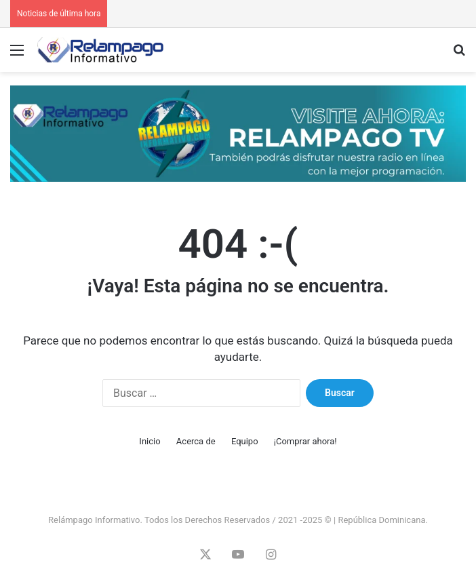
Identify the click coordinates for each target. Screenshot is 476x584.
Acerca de (196, 441)
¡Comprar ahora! (305, 441)
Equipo (244, 441)
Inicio (149, 441)
